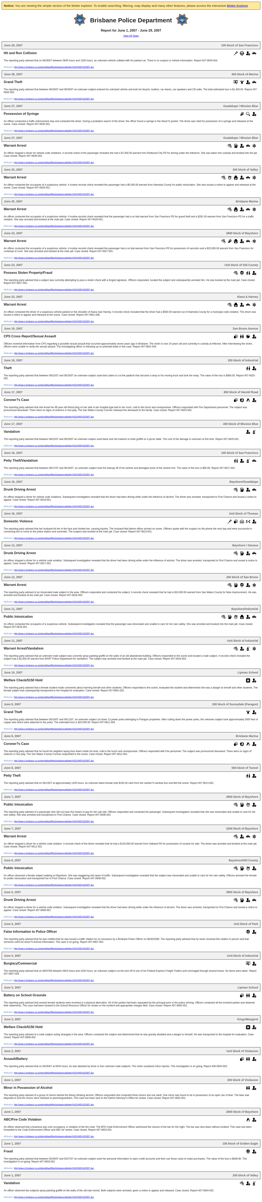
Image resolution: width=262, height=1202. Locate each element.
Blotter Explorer (237, 5)
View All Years (131, 35)
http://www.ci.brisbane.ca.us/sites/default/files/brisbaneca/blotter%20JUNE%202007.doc (54, 67)
